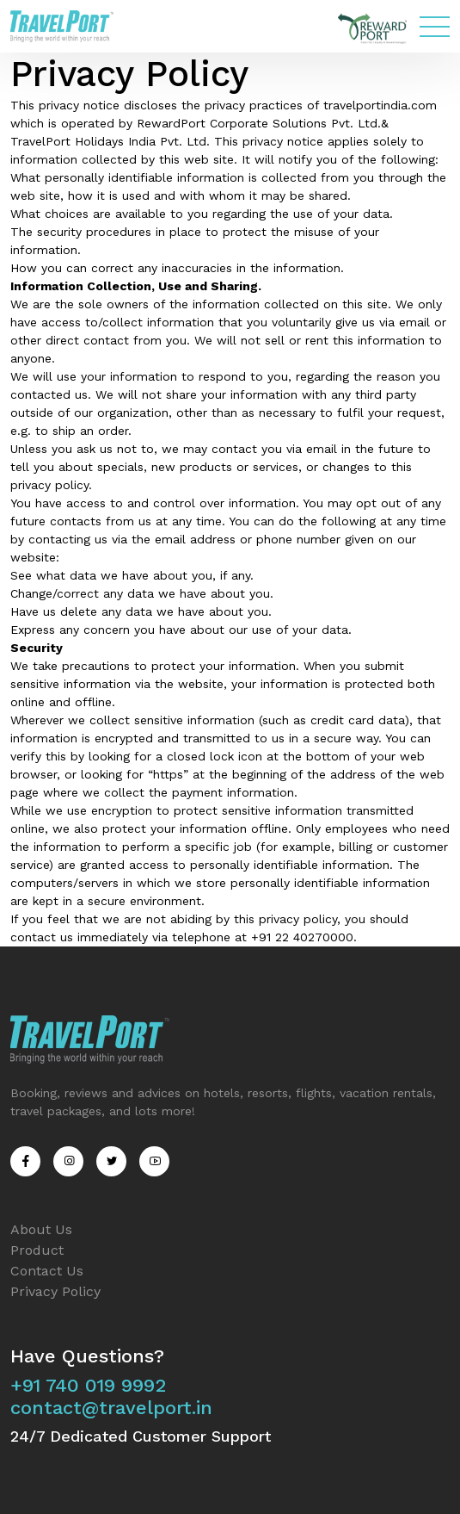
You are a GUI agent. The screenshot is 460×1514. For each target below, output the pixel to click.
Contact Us (46, 1271)
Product (37, 1250)
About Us (41, 1229)
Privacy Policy (55, 1291)
